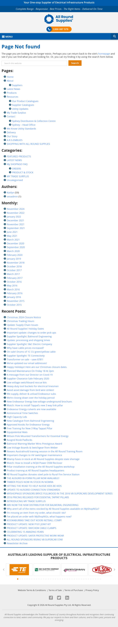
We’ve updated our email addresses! (27, 363)
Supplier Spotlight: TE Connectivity (26, 355)
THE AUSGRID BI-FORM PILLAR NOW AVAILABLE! (33, 478)
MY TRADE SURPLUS (18, 176)
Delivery (11, 132)
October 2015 (14, 304)
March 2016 (13, 289)
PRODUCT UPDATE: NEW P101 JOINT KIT (29, 524)
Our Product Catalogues (25, 101)
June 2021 (12, 231)
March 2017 (13, 274)
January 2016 (14, 297)
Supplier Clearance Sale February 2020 (28, 378)
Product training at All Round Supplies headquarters (35, 470)
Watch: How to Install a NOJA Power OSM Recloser (34, 462)
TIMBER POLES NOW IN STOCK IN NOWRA (30, 482)
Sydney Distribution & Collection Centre (34, 121)
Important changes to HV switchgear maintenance (34, 455)
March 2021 (13, 239)
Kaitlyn (10, 192)
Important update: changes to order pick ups (31, 332)
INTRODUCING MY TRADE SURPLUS (26, 501)
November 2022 (15, 212)
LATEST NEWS (14, 160)
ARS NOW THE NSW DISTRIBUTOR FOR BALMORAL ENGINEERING (42, 505)
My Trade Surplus (16, 112)
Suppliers (17, 85)
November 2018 (15, 262)
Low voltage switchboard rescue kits (27, 382)
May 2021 (12, 235)
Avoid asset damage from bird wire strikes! (30, 390)
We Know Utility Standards (21, 128)
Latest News (13, 89)
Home (10, 76)
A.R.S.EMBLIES (14, 140)
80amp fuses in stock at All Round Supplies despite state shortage (43, 459)
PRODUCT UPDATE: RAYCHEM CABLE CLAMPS (31, 528)
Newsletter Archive (17, 543)
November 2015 (15, 301)
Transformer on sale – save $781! (25, 359)
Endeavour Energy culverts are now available (31, 409)
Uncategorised (15, 180)
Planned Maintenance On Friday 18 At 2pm (30, 370)
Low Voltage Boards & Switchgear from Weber (32, 447)
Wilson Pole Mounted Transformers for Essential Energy (37, 436)
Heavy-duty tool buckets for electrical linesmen (33, 386)
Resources (12, 96)
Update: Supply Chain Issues (22, 324)
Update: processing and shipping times (28, 340)
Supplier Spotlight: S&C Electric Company (29, 344)
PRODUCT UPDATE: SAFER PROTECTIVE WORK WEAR (35, 535)
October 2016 (14, 281)
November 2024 (15, 208)
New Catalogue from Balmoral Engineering (30, 420)
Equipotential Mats (17, 432)
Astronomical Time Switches (22, 413)
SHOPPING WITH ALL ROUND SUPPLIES (28, 143)
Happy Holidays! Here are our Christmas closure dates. (37, 367)
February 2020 (14, 254)
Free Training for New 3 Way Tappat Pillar (29, 428)
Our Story (12, 136)
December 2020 (15, 243)
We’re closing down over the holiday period (31, 397)
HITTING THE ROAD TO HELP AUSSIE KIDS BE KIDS (34, 485)
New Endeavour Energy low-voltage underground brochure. (39, 401)
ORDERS (16, 168)
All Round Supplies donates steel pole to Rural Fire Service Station (43, 474)
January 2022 (14, 216)
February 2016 (14, 293)
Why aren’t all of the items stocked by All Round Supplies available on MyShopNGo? (53, 508)
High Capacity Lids (17, 416)
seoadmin (12, 196)
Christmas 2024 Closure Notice (24, 317)
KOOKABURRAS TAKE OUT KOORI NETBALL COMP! (34, 520)
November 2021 (15, 224)
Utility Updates (20, 108)
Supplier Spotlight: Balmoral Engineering (29, 336)
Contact (11, 116)
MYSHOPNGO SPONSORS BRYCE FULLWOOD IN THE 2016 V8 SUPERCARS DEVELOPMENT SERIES (59, 493)
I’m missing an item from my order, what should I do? (36, 512)
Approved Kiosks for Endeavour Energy (28, 424)
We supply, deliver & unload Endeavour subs (31, 393)
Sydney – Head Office (23, 124)
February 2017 (14, 277)
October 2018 (14, 266)
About (10, 80)
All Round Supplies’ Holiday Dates (25, 328)
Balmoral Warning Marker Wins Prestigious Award (34, 443)
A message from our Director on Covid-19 (30, 374)
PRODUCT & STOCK (22, 172)
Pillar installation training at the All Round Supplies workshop (40, 466)
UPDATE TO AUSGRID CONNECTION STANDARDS (33, 489)
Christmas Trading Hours (20, 321)
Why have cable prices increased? (25, 347)
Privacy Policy (92, 590)
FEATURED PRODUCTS (19, 156)
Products (12, 92)
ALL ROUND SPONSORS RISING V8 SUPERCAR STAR (35, 539)
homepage (104, 53)
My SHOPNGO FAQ (17, 164)
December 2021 (15, 220)
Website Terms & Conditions (32, 590)
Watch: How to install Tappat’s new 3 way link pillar (35, 405)
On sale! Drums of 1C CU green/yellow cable (31, 351)
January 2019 (14, 258)
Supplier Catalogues (23, 104)
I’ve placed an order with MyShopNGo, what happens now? (39, 516)
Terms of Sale (55, 590)
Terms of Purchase (73, 590)
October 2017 (14, 270)
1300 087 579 (60, 29)
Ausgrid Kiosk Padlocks (19, 439)
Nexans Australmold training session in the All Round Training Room (44, 451)
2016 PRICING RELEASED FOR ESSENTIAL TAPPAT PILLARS (38, 497)
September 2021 (16, 228)
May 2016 (12, 285)
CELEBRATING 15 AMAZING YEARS (25, 531)
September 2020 (16, 247)
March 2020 (13, 251)
